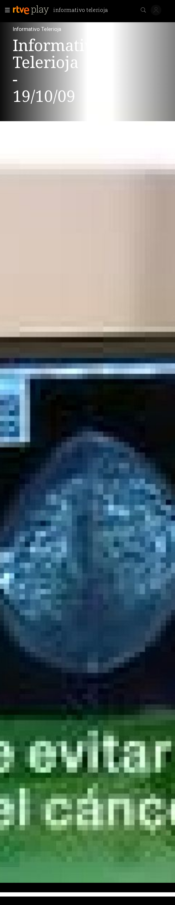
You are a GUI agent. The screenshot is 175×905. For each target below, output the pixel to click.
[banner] (62, 10)
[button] (6, 10)
